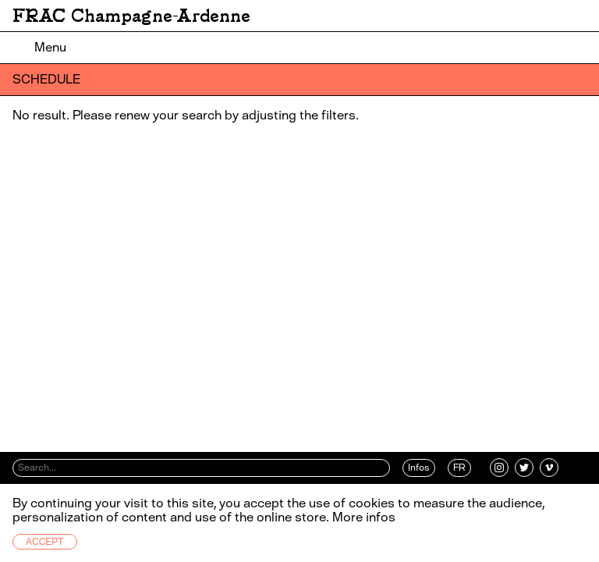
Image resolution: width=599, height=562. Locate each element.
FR (459, 467)
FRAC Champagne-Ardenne (131, 16)
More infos (363, 517)
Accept (45, 541)
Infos (419, 467)
